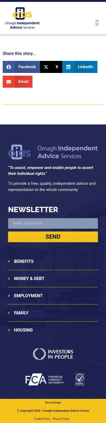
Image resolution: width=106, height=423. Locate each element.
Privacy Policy (61, 418)
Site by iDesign (53, 402)
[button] (97, 23)
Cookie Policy (42, 418)
